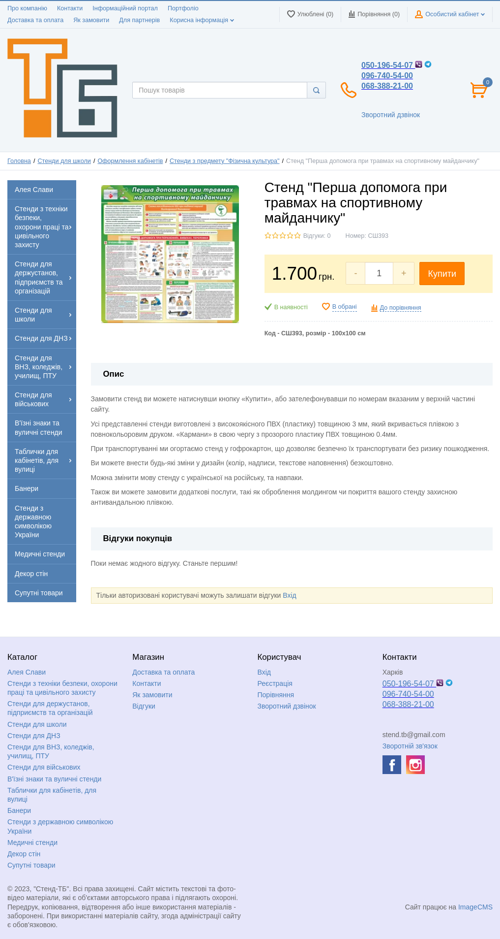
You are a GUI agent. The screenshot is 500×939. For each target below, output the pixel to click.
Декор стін (23, 854)
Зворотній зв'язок (410, 746)
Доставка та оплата (35, 20)
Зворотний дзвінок (390, 115)
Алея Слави (26, 672)
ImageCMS (475, 907)
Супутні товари (31, 865)
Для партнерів (139, 20)
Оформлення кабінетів (130, 161)
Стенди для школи (63, 161)
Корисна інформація (202, 20)
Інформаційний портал (125, 8)
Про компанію (27, 8)
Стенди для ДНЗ (33, 736)
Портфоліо (183, 8)
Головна (19, 161)
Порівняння (276, 695)
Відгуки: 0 (317, 235)
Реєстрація (275, 683)
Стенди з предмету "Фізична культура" (225, 161)
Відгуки (143, 706)
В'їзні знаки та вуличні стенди (54, 779)
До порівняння (400, 307)
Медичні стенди (32, 842)
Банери (19, 810)
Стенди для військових (44, 767)
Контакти (70, 8)
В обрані (344, 306)
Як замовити (91, 20)
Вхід (289, 595)
